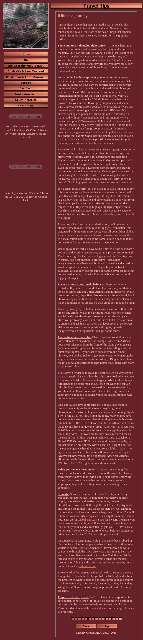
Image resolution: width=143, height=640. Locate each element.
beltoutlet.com (87, 566)
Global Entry (85, 519)
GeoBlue (69, 572)
